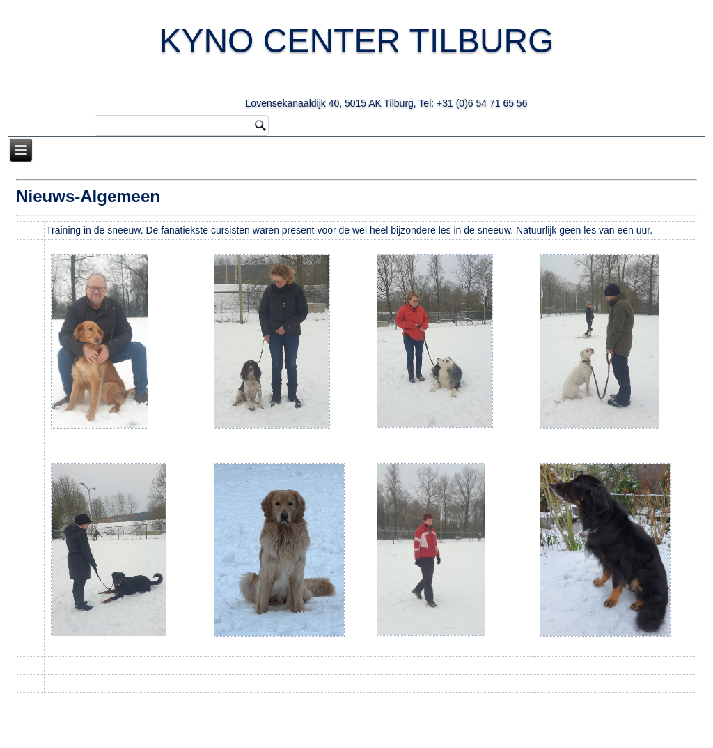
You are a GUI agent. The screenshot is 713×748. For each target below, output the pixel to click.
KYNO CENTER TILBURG (371, 61)
